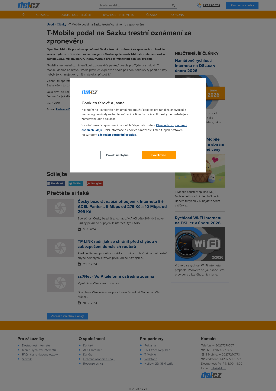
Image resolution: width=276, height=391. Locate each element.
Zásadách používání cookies (117, 134)
